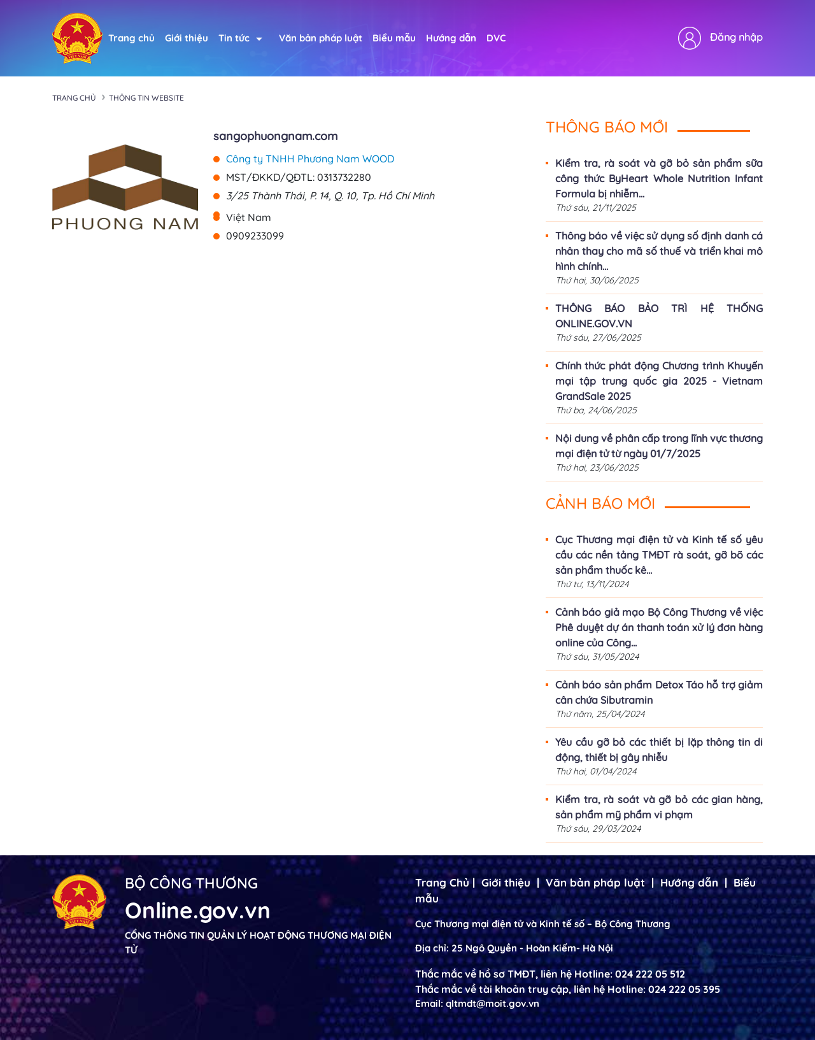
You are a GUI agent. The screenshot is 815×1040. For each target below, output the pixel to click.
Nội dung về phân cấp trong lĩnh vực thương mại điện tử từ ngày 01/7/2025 (659, 446)
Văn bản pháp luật (320, 38)
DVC (496, 38)
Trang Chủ (442, 882)
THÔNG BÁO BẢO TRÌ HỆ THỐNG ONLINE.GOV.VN (659, 316)
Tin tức (240, 38)
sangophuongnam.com (275, 136)
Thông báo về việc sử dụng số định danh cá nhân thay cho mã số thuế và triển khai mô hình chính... (659, 251)
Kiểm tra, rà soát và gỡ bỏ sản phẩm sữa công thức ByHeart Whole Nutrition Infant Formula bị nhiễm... (659, 178)
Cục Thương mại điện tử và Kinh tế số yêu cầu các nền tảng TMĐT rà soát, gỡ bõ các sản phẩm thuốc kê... (659, 554)
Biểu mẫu (394, 38)
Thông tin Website (146, 98)
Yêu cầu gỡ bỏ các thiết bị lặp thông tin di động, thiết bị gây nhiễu (659, 750)
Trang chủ (131, 38)
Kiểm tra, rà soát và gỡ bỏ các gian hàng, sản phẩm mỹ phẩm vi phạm (659, 807)
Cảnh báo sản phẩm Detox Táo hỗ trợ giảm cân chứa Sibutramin (659, 692)
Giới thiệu (186, 38)
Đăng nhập (736, 37)
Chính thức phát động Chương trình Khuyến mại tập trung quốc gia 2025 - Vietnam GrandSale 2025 (659, 380)
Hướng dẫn (451, 38)
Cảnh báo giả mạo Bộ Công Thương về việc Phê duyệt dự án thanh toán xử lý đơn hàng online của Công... (659, 627)
